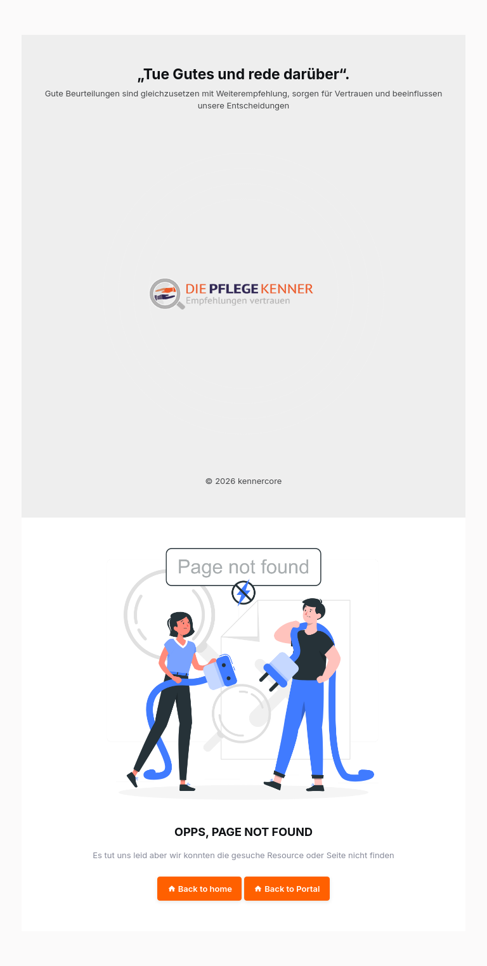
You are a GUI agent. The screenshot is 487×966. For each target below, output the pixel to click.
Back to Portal (287, 889)
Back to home (199, 889)
